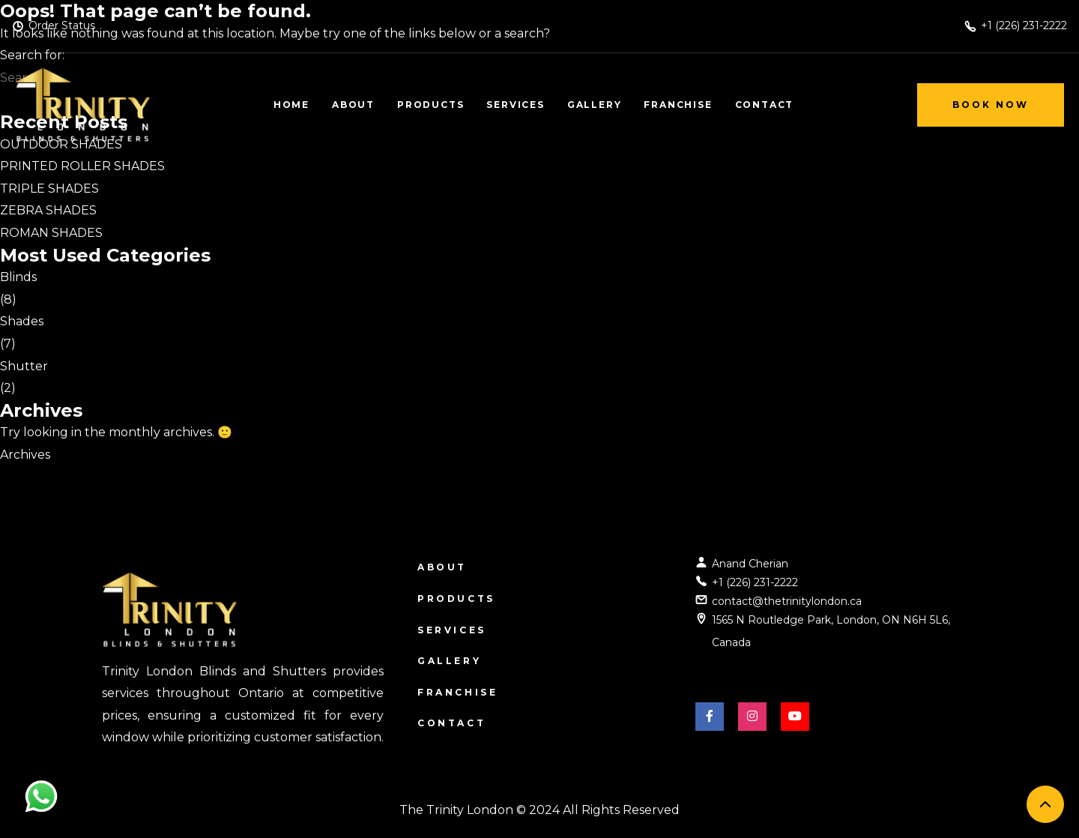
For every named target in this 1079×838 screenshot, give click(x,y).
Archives (25, 454)
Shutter (24, 366)
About (442, 567)
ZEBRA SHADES (48, 210)
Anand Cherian (750, 563)
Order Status (61, 25)
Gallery (449, 660)
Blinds (18, 277)
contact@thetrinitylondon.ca (787, 601)
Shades (21, 321)
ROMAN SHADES (51, 233)
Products (456, 598)
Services (451, 630)
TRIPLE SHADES (49, 188)
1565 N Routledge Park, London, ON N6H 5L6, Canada (831, 631)
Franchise (457, 692)
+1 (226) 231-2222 (755, 582)
